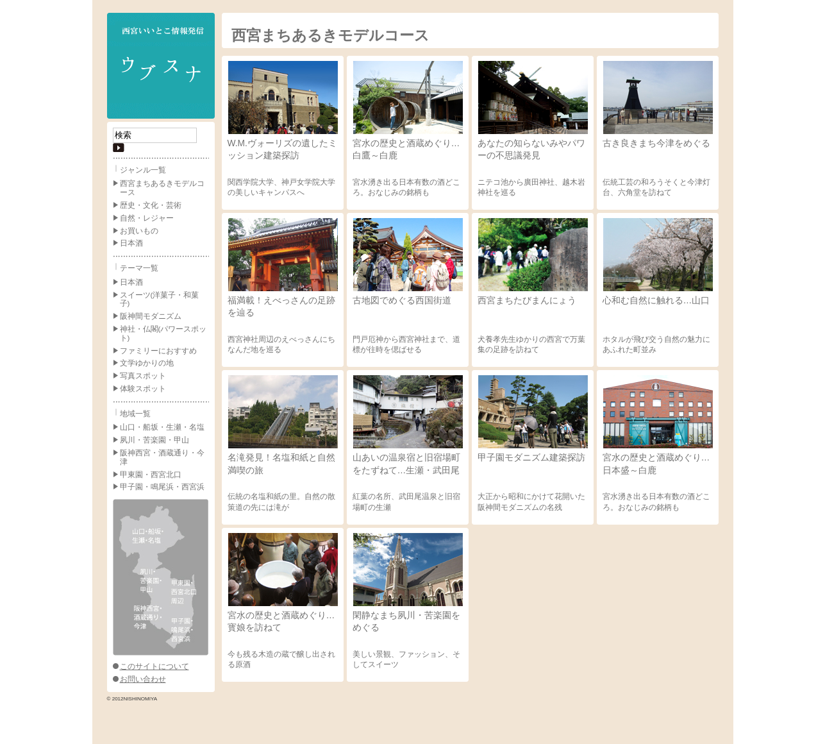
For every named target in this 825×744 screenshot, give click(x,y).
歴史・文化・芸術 (150, 205)
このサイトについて (154, 666)
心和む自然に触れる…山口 (656, 300)
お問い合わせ (143, 679)
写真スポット (143, 376)
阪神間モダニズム (150, 316)
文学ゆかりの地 (147, 363)
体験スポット (143, 389)
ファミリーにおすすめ (158, 351)
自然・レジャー (147, 218)
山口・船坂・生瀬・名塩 (162, 427)
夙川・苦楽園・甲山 (154, 440)
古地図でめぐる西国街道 (402, 300)
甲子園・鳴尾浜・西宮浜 (162, 487)
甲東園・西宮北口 (150, 474)
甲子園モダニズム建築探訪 (531, 457)
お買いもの (139, 231)
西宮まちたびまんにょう (527, 300)
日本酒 (131, 243)
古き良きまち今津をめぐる (656, 143)
